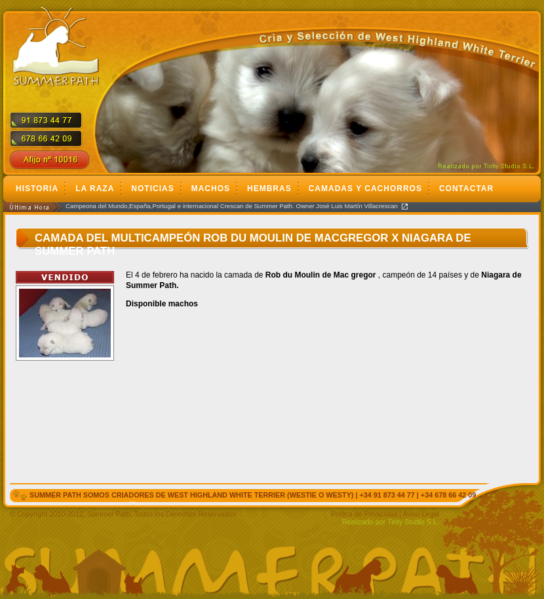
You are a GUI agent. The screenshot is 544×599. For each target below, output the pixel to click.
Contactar (466, 188)
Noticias (152, 188)
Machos (210, 188)
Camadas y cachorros (365, 188)
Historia (37, 188)
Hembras (269, 188)
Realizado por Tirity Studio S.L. (390, 522)
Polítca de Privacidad (364, 514)
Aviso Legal (420, 514)
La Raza (94, 188)
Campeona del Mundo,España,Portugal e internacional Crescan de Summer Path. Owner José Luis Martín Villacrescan (232, 205)
